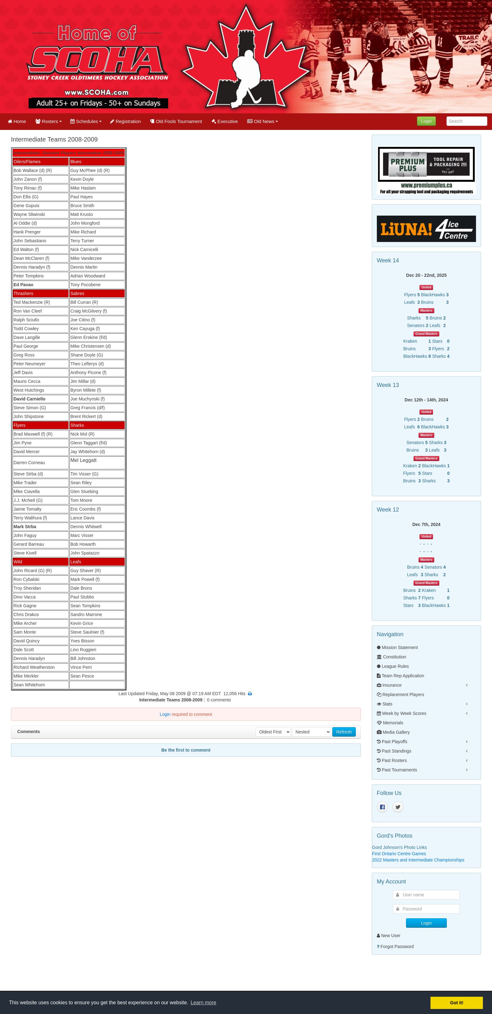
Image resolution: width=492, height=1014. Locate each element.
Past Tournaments (397, 769)
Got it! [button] (456, 1002)
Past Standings (394, 751)
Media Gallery (393, 732)
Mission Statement (397, 647)
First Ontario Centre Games (399, 853)
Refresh (344, 731)
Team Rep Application (400, 675)
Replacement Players (400, 694)
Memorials (390, 722)
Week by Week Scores (401, 713)
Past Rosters (392, 760)
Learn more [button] (203, 1002)
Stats (385, 703)
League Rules (393, 666)
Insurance (389, 685)
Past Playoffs (392, 741)
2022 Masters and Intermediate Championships (418, 859)
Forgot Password (397, 946)
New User (388, 935)
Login (426, 121)
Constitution (391, 656)
